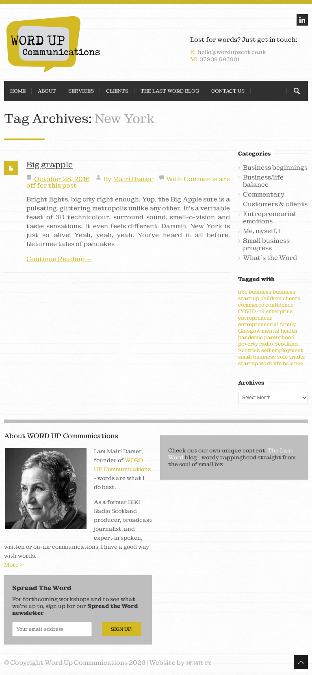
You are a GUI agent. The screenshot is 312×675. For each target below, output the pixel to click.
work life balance (281, 363)
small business (257, 356)
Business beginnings (275, 167)
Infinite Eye (198, 663)
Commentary (263, 194)
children (271, 298)
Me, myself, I (262, 231)
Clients (117, 91)
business (260, 291)
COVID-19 (251, 311)
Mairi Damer (133, 179)
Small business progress (266, 244)
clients (291, 298)
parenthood (279, 337)
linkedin (302, 20)
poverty (248, 343)
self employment (282, 350)
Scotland (286, 343)
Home (18, 91)
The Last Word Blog (170, 91)
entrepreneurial (258, 324)
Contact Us (228, 91)
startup (248, 363)
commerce (251, 304)
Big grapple (49, 164)
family (288, 324)
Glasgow (249, 330)
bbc (242, 291)
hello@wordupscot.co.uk (232, 52)
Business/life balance (263, 181)
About (47, 91)
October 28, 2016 (62, 179)
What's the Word (270, 258)
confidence (279, 304)
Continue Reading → (59, 259)
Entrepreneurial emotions (269, 217)
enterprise (279, 311)
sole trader (291, 356)
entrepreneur (255, 317)
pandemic (250, 337)
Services (81, 91)
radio (266, 343)
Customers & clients (275, 204)
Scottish (249, 350)
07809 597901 (219, 59)
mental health (279, 330)
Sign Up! (121, 629)
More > (13, 564)
